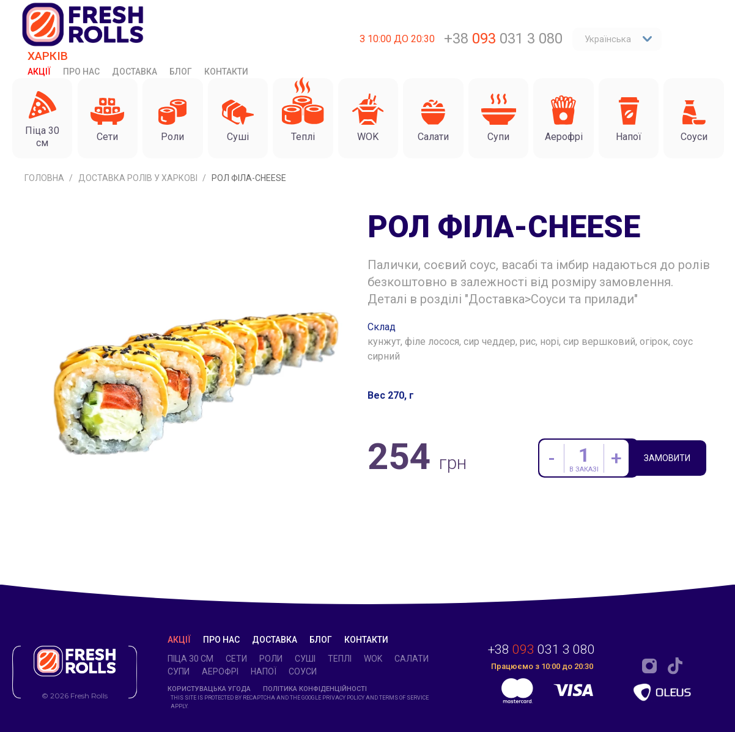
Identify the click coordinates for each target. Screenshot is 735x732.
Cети (236, 659)
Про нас (81, 71)
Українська (618, 39)
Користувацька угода (209, 689)
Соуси (303, 671)
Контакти (226, 71)
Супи (179, 671)
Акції (39, 71)
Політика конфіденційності (315, 689)
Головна (45, 178)
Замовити (670, 459)
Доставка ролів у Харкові (138, 178)
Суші (305, 659)
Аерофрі (220, 671)
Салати (411, 659)
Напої (263, 671)
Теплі (340, 659)
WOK (373, 659)
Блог (180, 71)
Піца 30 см (190, 659)
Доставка (134, 71)
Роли (271, 659)
